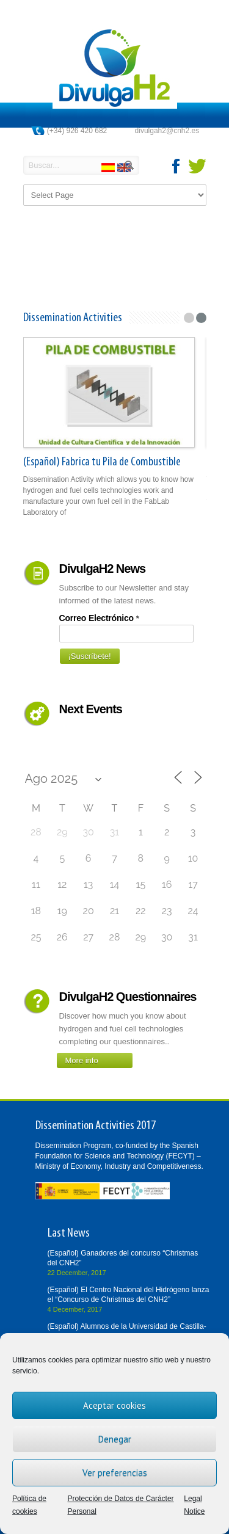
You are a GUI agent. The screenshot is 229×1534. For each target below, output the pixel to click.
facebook (176, 166)
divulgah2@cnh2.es (167, 130)
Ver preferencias (114, 1472)
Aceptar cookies (114, 1405)
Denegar (114, 1439)
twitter (197, 166)
